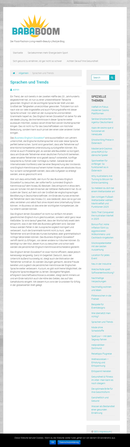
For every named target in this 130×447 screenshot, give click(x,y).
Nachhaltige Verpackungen (98, 279)
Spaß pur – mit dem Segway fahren (101, 338)
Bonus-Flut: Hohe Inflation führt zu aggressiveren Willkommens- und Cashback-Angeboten (102, 231)
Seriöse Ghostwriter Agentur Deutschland (102, 120)
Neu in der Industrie (101, 263)
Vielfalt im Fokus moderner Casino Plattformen (100, 110)
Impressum (105, 431)
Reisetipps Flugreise (101, 353)
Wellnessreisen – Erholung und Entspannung (100, 362)
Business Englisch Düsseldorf (30, 137)
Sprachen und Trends (102, 321)
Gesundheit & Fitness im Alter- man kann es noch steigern (102, 380)
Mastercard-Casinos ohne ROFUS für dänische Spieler (101, 152)
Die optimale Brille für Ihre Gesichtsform (102, 390)
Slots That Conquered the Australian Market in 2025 (102, 215)
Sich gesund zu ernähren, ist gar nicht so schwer (37, 61)
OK (52, 442)
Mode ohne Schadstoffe (97, 329)
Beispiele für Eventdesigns (98, 306)
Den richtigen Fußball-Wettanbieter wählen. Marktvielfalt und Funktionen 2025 (102, 201)
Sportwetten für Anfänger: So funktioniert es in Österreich (99, 165)
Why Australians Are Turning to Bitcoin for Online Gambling (102, 179)
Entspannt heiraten (101, 371)
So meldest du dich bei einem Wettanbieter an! (103, 189)
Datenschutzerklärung (69, 442)
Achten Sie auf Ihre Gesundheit (82, 61)
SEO (96, 431)
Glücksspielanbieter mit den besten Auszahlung (101, 246)
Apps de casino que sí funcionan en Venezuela (102, 131)
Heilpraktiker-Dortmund (98, 346)
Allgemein (24, 73)
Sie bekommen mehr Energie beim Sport (48, 52)
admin (16, 89)
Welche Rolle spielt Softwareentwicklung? (102, 271)
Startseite (18, 52)
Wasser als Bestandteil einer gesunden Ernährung (103, 409)
